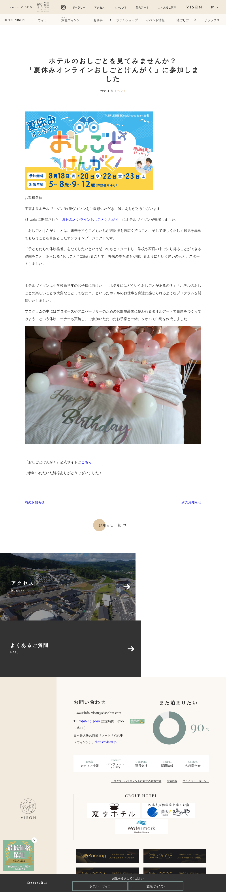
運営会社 (141, 709)
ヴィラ (42, 20)
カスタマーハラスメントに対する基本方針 (136, 727)
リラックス (212, 20)
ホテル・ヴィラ (100, 886)
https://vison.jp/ (106, 688)
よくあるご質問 (167, 7)
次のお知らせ (190, 502)
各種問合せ (193, 709)
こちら (86, 462)
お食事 (98, 20)
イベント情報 (155, 20)
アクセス (99, 7)
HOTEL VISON (14, 20)
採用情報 (167, 709)
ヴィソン (70, 19)
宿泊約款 (172, 727)
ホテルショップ (127, 20)
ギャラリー (78, 7)
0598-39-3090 (90, 667)
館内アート (142, 7)
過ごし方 (183, 20)
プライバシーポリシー (196, 727)
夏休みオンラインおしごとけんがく (90, 219)
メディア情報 (90, 709)
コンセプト (120, 7)
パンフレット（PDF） (115, 710)
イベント (120, 90)
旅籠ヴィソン (156, 886)
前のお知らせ (35, 502)
